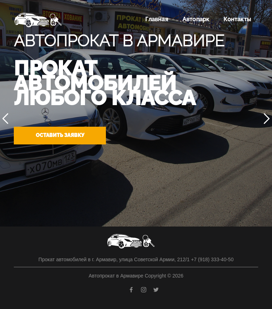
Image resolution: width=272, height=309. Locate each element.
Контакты (237, 19)
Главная (156, 19)
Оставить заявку (60, 135)
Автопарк (196, 19)
